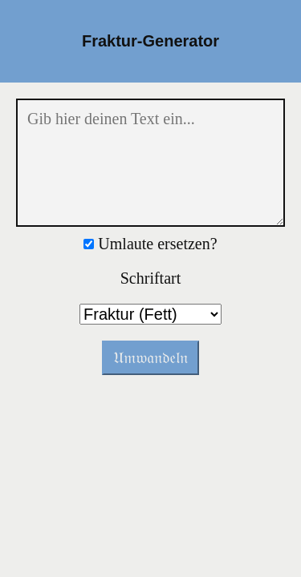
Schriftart (150, 278)
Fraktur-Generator (150, 41)
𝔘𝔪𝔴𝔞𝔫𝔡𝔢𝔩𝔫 (150, 357)
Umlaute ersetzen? (150, 243)
